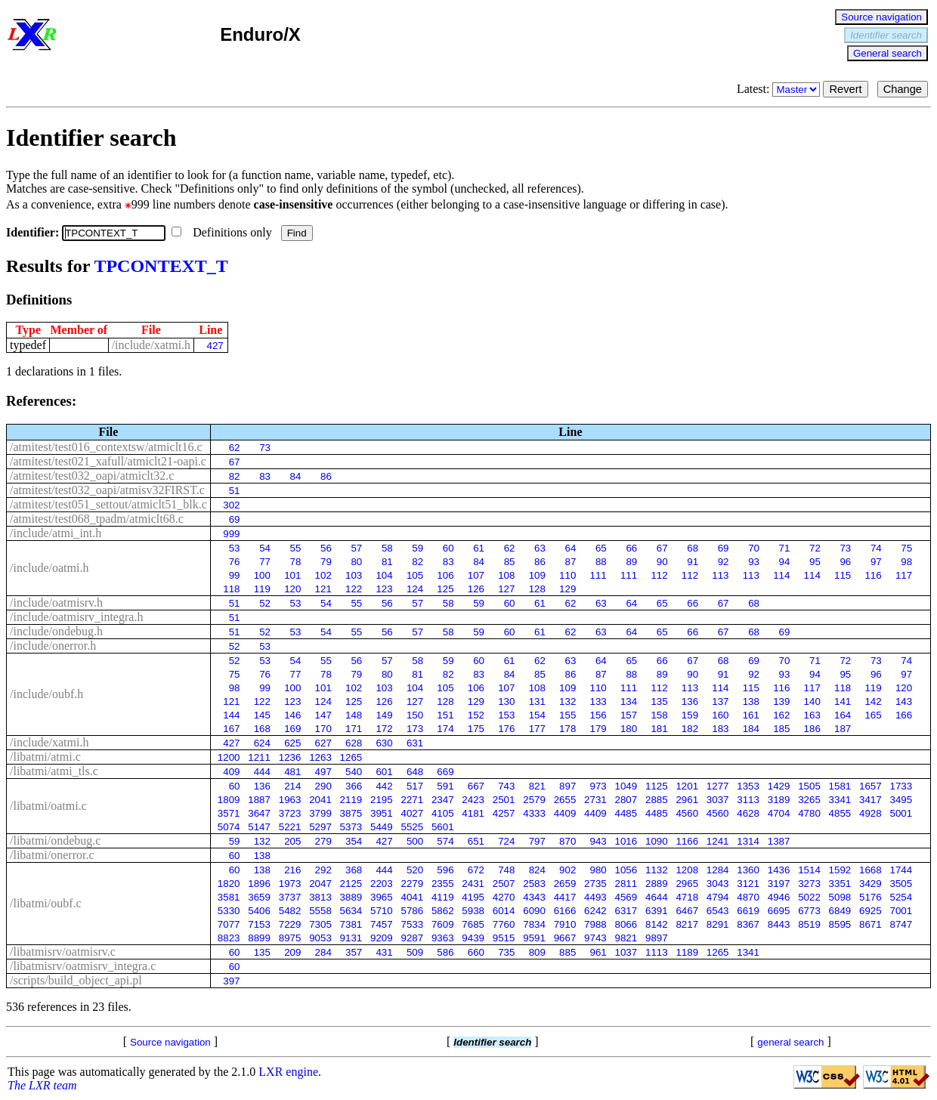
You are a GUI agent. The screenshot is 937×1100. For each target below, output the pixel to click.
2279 (411, 883)
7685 (473, 924)
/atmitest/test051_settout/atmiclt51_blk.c (108, 504)
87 (571, 561)
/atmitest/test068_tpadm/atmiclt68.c (97, 518)
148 (353, 715)
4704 (779, 813)
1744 (900, 870)
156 (598, 715)
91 (692, 561)
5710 (381, 910)
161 (751, 715)
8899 (259, 938)
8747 (900, 924)
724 (506, 841)
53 (234, 548)
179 (598, 728)
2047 (320, 883)
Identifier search (886, 35)
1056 (626, 870)
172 (384, 728)
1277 (718, 786)
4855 (840, 813)
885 (567, 952)
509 (415, 952)
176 (506, 728)
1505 (809, 786)
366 (353, 786)
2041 (320, 799)
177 (537, 728)
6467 (687, 910)
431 (384, 952)
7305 (320, 924)
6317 (626, 910)
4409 (565, 813)
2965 (687, 883)
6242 (595, 910)
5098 (840, 897)
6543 (718, 910)
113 (720, 575)
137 (720, 701)
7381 (351, 924)
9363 (442, 938)
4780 (809, 813)
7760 (504, 924)
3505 (900, 883)
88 (601, 561)
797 (537, 841)
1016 (626, 841)
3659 (259, 897)
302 (231, 505)
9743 (595, 938)
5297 (320, 827)
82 (234, 476)
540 (353, 771)
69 (234, 519)
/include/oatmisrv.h (56, 602)
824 (537, 870)
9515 (504, 938)
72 (815, 548)
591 (445, 786)
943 (598, 841)
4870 (748, 897)
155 (567, 715)
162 (781, 715)
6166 (565, 910)
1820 (229, 883)
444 (262, 771)
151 (445, 715)
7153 (259, 924)
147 (323, 715)
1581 (840, 786)
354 (353, 841)
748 (506, 870)
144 (231, 715)
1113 (656, 952)
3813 (320, 897)
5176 (870, 897)
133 (598, 701)
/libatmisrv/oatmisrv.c (63, 951)
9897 (656, 938)
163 (812, 715)
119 (262, 589)
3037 (718, 799)
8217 (687, 924)
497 (323, 771)
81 (387, 561)
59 (417, 548)
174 (445, 728)
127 (506, 589)
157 (628, 715)
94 (784, 561)
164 (842, 715)
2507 (504, 883)
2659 (565, 883)
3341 (840, 799)
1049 (626, 786)
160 (720, 715)
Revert (845, 89)
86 (326, 476)
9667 (565, 938)
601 (384, 771)
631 (415, 743)
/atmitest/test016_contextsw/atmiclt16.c (106, 446)
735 (506, 952)
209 (292, 952)
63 (540, 548)
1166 (687, 841)
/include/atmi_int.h (55, 533)
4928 (870, 813)
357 (353, 952)
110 (567, 575)
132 (567, 701)
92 (723, 561)
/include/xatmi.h (151, 344)
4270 (504, 897)
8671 (870, 924)
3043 (718, 883)
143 (903, 701)
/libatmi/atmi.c (45, 756)
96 (845, 561)
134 (628, 701)
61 (478, 548)
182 (690, 728)
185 (781, 728)
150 (415, 715)
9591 (534, 938)
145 (262, 715)
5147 (259, 827)
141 (842, 701)
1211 (259, 757)
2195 (381, 799)
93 (753, 561)
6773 (809, 910)
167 (231, 728)
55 (296, 548)
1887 (259, 799)
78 (296, 561)
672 (476, 870)
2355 (442, 883)
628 (353, 743)
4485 (626, 813)
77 (265, 561)
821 (537, 786)
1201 (687, 786)
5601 (442, 827)
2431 (473, 883)
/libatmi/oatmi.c (48, 805)
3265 (809, 799)
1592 (840, 870)
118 (231, 589)
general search (790, 1042)
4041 (411, 897)
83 (265, 476)
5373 (351, 827)
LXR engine (288, 1071)
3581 (229, 897)
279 (323, 841)
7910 (565, 924)
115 (842, 575)
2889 (656, 883)
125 (445, 589)
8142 (656, 924)
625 (292, 743)
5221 (290, 827)
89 (631, 561)
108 (506, 575)
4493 (595, 897)
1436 (779, 870)
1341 (748, 952)
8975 (290, 938)
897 (567, 786)
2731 (595, 799)
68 (692, 548)
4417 (565, 897)
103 (353, 575)
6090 (534, 910)
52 (265, 603)
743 (506, 786)
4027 (411, 813)
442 (384, 786)
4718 (687, 897)
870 (567, 841)
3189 (779, 799)
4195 (473, 897)
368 (353, 870)
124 (415, 589)
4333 (534, 813)
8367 (748, 924)
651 (476, 841)
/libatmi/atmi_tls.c (54, 771)
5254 (900, 897)
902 (567, 870)
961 (598, 952)
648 (415, 771)
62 (234, 447)
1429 (779, 786)
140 (812, 701)
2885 (656, 799)
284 (323, 952)
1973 (290, 883)
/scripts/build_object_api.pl (76, 980)
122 (353, 589)
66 (631, 548)
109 (537, 575)
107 (476, 575)
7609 (442, 924)
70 (753, 548)
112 (659, 575)
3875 (351, 813)
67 (234, 462)
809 (537, 952)
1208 (687, 870)
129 (567, 589)
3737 (290, 897)
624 (262, 743)
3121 (748, 883)
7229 (290, 924)
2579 (534, 799)
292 (323, 870)
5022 (809, 897)
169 (292, 728)
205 (292, 841)
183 (720, 728)
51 (234, 490)
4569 (626, 897)
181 (659, 728)
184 (751, 728)
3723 (290, 813)
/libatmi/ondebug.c (55, 840)
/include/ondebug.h (56, 631)
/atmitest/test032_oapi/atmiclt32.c (92, 475)
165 (872, 715)
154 (537, 715)
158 (659, 715)
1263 (320, 757)
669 (445, 771)
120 (292, 589)
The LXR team (42, 1085)
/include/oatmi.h (49, 567)
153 (506, 715)
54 (265, 548)
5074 (229, 827)
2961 (687, 799)
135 (659, 701)
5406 (259, 910)
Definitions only (223, 232)
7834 (534, 924)
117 (903, 575)
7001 (900, 910)
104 (384, 575)
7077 (229, 924)
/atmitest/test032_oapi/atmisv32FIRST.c (107, 490)
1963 (290, 799)
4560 (687, 813)
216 (292, 870)
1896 (259, 883)
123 (384, 589)
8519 (809, 924)
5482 (290, 910)
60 (448, 548)
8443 (779, 924)
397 (231, 981)
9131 (351, 938)
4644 (656, 897)
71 (784, 548)
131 (537, 701)
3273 (809, 883)
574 (445, 841)
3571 (229, 813)
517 (415, 786)
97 (876, 561)
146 (292, 715)
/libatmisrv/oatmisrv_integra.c (83, 965)
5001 (900, 813)
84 (296, 476)
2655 (565, 799)
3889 (351, 897)
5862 (442, 910)
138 (751, 701)
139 (781, 701)
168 (262, 728)
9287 (411, 938)
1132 (656, 870)
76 (234, 561)
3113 (748, 799)
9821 (626, 938)
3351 (840, 883)
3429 (870, 883)
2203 (381, 883)
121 (323, 589)
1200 (229, 757)
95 (815, 561)
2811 (626, 883)
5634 (351, 910)
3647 (259, 813)
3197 (779, 883)
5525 (411, 827)
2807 (626, 799)
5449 (381, 827)
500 (415, 841)
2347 (442, 799)
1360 (748, 870)
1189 (687, 952)
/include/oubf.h (46, 694)
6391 (656, 910)
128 (537, 589)
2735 (595, 883)
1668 (870, 870)
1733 (900, 786)
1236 (290, 757)
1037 (626, 952)
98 (906, 561)
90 (662, 561)
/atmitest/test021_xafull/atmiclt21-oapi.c (108, 461)
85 (509, 561)
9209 (381, 938)
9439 (473, 938)
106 (445, 575)
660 (476, 952)
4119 (442, 897)
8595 (840, 924)
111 (598, 575)
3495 (900, 799)
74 (876, 548)
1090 (656, 841)
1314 (748, 841)
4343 (534, 897)
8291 (718, 924)
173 (415, 728)
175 (476, 728)
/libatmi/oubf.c (46, 903)
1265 (351, 757)
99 (234, 575)
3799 (320, 813)
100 (262, 575)
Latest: (780, 88)
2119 (351, 799)
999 (231, 533)
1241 (718, 841)
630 (384, 743)
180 (628, 728)
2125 (351, 883)
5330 (229, 910)
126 (476, 589)
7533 (411, 924)
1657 (870, 786)
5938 (473, 910)
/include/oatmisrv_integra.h (76, 616)
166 (903, 715)
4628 (748, 813)
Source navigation (881, 17)
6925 (870, 910)
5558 (320, 910)
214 (292, 786)
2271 (411, 799)
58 (387, 548)
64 (571, 548)
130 (506, 701)
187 (842, 728)
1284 (718, 870)
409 (231, 771)
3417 (870, 799)
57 (356, 548)
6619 (748, 910)
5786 (411, 910)
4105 (442, 813)
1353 (748, 786)
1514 (809, 870)
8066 (626, 924)
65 (601, 548)
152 (476, 715)
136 (690, 701)
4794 (718, 897)
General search (887, 53)
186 (812, 728)
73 (265, 447)
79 (326, 561)
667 (476, 786)
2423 (473, 799)
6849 (840, 910)
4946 (779, 897)
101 (292, 575)
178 (567, 728)
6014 (504, 910)
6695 (779, 910)
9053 (320, 938)
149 (384, 715)
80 (356, 561)
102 (323, 575)
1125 (656, 786)
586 (445, 952)
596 (445, 870)
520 (415, 870)
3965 (381, 897)
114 (781, 575)
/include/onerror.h (53, 645)
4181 (473, 813)
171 (353, 728)
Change (902, 89)
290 (323, 786)
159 (690, 715)
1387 (779, 841)
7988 (595, 924)
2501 (504, 799)
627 (323, 743)
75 (906, 548)
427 (214, 345)
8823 (229, 938)
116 (872, 575)
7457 (381, 924)
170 (323, 728)
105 (415, 575)
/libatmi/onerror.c (52, 854)
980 (598, 870)
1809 (229, 799)
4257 (504, 813)
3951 (381, 813)
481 (292, 771)
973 (598, 786)
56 (326, 548)
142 (872, 701)
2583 (534, 883)
